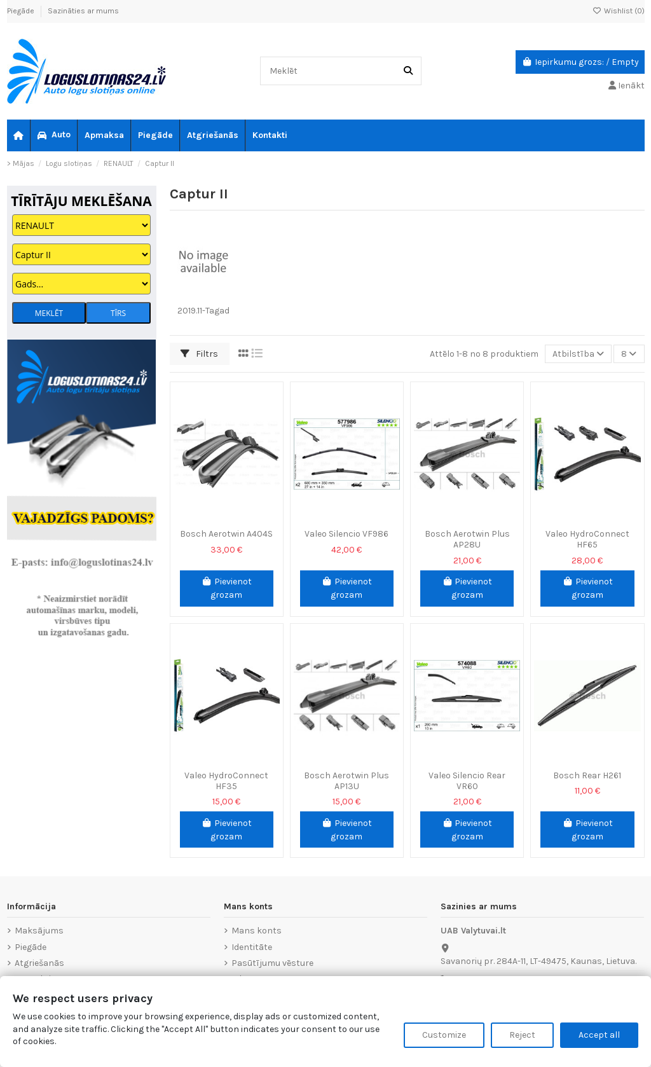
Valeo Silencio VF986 (346, 533)
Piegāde (21, 10)
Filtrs (199, 353)
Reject (522, 1034)
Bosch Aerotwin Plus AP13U (346, 781)
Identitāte (251, 947)
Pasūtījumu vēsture (272, 963)
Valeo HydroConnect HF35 (226, 781)
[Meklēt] (408, 71)
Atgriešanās (39, 963)
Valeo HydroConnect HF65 (587, 539)
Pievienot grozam (226, 588)
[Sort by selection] (578, 354)
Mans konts (256, 930)
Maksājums (39, 930)
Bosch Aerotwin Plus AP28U (467, 539)
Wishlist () (619, 10)
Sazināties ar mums (83, 10)
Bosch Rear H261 (587, 775)
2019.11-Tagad (203, 310)
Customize (444, 1034)
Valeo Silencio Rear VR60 (466, 781)
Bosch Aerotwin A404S (226, 533)
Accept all (599, 1034)
